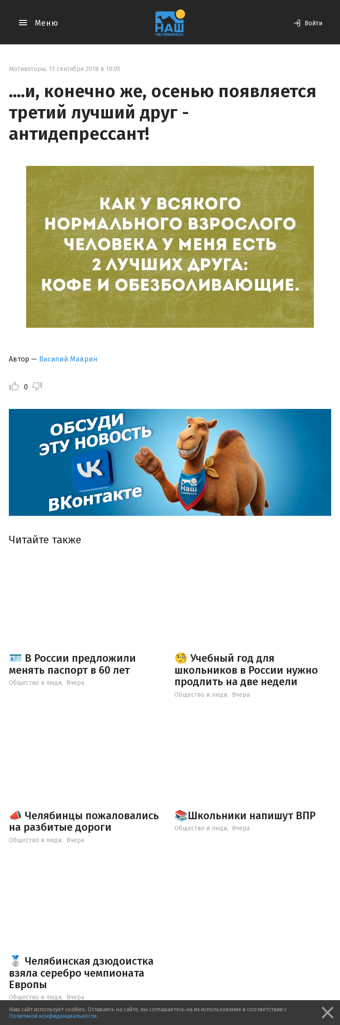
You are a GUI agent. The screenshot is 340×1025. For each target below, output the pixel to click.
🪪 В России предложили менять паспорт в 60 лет (72, 664)
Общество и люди (35, 683)
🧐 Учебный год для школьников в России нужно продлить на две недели (246, 670)
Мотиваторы (27, 69)
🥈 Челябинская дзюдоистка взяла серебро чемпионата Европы (81, 973)
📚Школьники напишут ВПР (245, 815)
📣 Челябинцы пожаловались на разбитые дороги (84, 821)
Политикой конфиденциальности (53, 1016)
